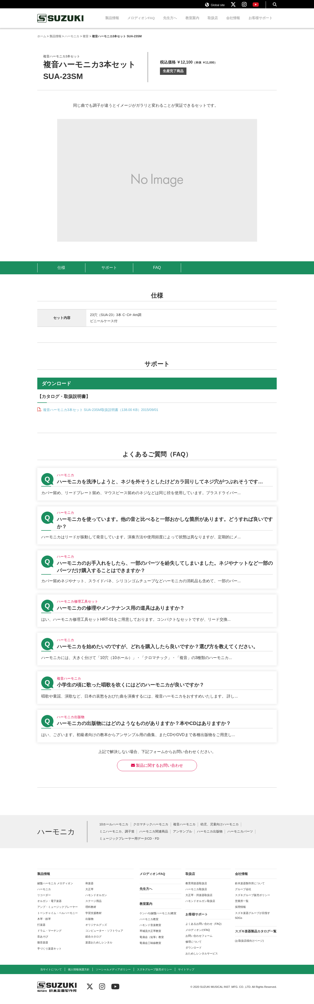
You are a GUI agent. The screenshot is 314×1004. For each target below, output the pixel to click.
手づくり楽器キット (49, 953)
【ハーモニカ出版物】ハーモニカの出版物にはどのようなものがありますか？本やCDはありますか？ (157, 730)
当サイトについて (51, 974)
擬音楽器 (42, 947)
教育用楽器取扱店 (196, 887)
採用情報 (240, 911)
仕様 (61, 272)
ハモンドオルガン (96, 899)
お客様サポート (261, 23)
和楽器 (89, 887)
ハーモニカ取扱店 (196, 893)
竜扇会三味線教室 (150, 947)
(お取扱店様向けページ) (249, 945)
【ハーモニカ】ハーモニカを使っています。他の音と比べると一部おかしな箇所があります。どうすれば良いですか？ (157, 530)
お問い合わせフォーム (198, 940)
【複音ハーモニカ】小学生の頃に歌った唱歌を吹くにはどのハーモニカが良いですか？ (157, 692)
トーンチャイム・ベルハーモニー (57, 917)
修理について (193, 946)
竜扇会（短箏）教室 (152, 941)
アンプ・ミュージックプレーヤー (57, 911)
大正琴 (89, 893)
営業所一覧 (242, 905)
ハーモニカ (44, 893)
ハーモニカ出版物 (209, 836)
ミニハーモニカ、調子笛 (116, 836)
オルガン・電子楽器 (49, 905)
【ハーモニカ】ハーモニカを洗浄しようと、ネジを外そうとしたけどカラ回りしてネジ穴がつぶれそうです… (157, 489)
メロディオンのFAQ (197, 934)
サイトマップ (186, 974)
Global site (215, 7)
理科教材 (90, 911)
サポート (109, 272)
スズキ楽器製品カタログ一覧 (255, 936)
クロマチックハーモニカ (150, 829)
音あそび (42, 941)
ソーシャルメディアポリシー (113, 974)
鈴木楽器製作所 (60, 23)
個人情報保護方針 (79, 974)
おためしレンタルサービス (201, 958)
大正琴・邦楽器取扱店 (198, 899)
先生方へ (170, 23)
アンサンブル (182, 836)
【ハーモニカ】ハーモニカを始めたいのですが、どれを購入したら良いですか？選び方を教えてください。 (157, 653)
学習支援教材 (93, 917)
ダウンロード (193, 952)
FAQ (157, 272)
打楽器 (41, 929)
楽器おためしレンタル (98, 947)
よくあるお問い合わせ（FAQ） (204, 928)
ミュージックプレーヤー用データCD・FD (129, 843)
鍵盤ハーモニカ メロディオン (55, 887)
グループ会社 (243, 893)
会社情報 (233, 23)
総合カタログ (93, 941)
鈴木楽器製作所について (250, 887)
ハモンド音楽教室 (150, 929)
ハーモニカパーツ (240, 836)
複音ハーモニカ (184, 829)
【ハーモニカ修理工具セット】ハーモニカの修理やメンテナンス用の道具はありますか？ (157, 615)
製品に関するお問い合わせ (157, 770)
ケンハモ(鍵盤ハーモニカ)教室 (158, 917)
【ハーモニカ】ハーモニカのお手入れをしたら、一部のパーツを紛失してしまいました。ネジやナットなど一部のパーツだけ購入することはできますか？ (157, 574)
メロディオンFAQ (141, 23)
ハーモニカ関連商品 (153, 836)
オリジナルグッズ (96, 929)
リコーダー (44, 899)
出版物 (89, 923)
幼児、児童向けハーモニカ (219, 829)
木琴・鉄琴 (44, 923)
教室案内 (192, 23)
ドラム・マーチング (49, 935)
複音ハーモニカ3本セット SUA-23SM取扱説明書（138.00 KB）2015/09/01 (100, 414)
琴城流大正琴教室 (150, 935)
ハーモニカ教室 (149, 923)
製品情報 (112, 23)
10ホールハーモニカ (113, 829)
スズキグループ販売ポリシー (252, 899)
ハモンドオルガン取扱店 (200, 905)
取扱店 (213, 23)
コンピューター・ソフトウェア (104, 935)
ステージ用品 (93, 905)
